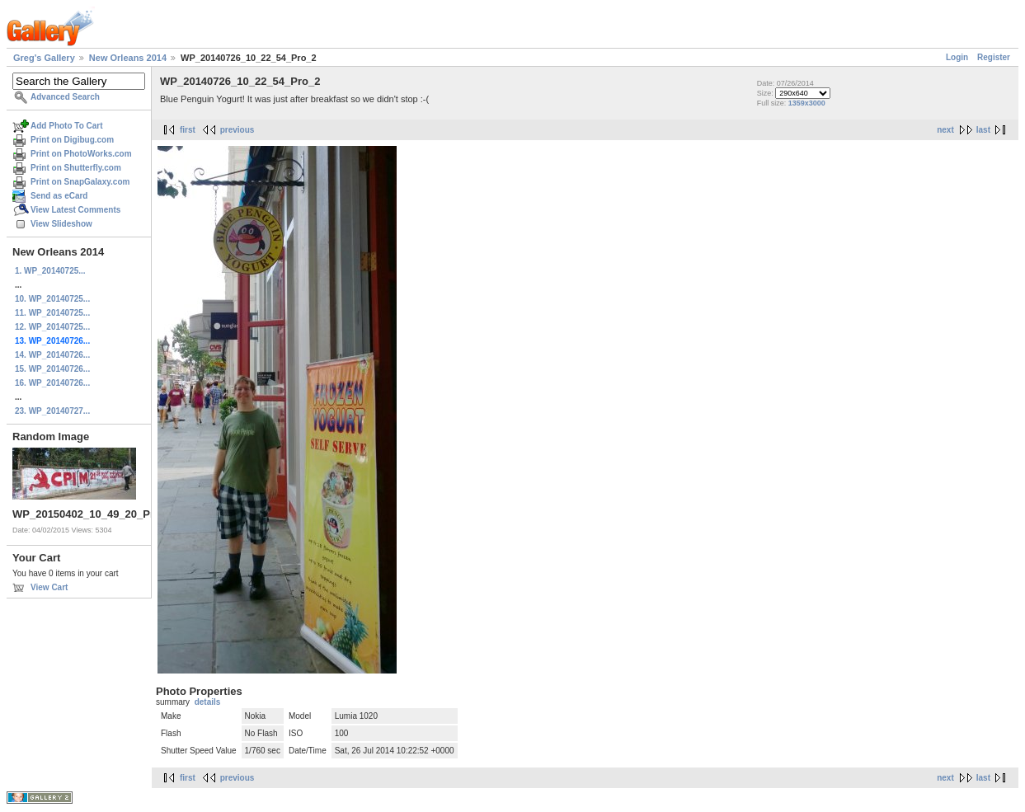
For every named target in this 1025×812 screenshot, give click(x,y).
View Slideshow (61, 223)
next (945, 129)
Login (957, 57)
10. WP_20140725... (52, 298)
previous (237, 129)
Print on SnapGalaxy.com (80, 181)
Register (993, 57)
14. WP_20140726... (52, 354)
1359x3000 (806, 103)
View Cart (49, 587)
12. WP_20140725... (52, 326)
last (983, 129)
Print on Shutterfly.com (76, 167)
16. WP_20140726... (52, 382)
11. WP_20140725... (52, 312)
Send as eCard (59, 195)
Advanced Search (65, 96)
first (187, 129)
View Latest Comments (75, 209)
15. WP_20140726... (52, 368)
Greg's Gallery (44, 58)
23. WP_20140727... (52, 410)
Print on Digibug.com (72, 139)
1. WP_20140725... (50, 270)
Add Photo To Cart (67, 125)
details (208, 701)
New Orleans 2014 (128, 58)
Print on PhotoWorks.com (81, 153)
